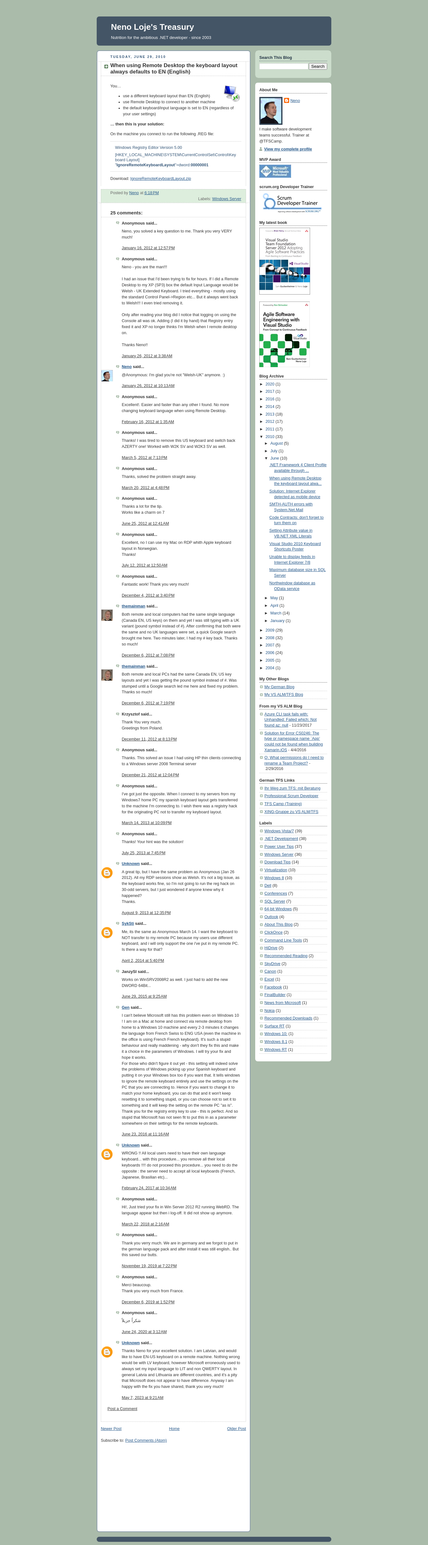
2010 (271, 437)
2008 (271, 638)
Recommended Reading (286, 956)
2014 (271, 406)
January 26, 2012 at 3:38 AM (147, 356)
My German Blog (279, 687)
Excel (269, 979)
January (278, 621)
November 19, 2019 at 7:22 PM (149, 1266)
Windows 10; (275, 1034)
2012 (271, 421)
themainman (133, 606)
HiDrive (270, 948)
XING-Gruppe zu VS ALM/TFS (291, 812)
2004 (271, 668)
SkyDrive (272, 964)
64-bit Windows (278, 909)
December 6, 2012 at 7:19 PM (148, 703)
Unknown (131, 864)
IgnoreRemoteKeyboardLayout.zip (160, 178)
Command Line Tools (283, 940)
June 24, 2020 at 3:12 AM (144, 1332)
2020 (271, 384)
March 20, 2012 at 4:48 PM (145, 488)
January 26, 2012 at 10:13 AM (148, 386)
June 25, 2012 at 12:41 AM (145, 523)
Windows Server (226, 199)
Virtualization (275, 870)
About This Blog (278, 924)
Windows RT (275, 1049)
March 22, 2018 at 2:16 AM (145, 1224)
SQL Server (274, 901)
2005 (271, 660)
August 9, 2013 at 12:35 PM (146, 913)
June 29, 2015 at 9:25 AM (144, 996)
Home (174, 1429)
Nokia (269, 1010)
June (275, 458)
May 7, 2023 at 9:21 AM (142, 1398)
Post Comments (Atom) (146, 1440)
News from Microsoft (282, 1003)
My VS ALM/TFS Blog (283, 694)
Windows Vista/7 (279, 831)
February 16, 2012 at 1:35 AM (148, 422)
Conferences (275, 893)
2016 (271, 399)
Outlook (271, 917)
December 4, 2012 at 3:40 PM (148, 595)
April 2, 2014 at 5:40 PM (143, 960)
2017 (271, 391)
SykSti (128, 923)
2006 (271, 653)
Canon (270, 971)
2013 (271, 414)
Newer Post (111, 1429)
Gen (126, 1007)
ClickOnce (273, 932)
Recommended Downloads (288, 1018)
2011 (271, 429)
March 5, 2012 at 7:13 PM (144, 457)
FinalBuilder (275, 995)
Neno (127, 367)
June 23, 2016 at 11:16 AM (145, 1134)
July (274, 451)
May (274, 598)
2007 (271, 645)
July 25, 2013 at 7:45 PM (143, 853)
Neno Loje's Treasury (152, 27)
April (275, 605)
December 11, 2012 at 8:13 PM (149, 739)
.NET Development (281, 838)
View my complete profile (288, 149)
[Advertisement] (148, 1487)
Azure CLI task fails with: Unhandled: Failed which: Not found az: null (290, 720)
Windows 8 (274, 878)
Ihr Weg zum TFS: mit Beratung (292, 788)
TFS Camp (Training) (283, 804)
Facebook (273, 987)
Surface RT (274, 1026)
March (276, 613)
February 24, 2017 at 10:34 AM (149, 1188)
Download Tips (277, 862)
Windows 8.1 (275, 1042)
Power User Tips (279, 846)
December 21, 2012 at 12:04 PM (150, 775)
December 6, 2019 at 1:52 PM (148, 1302)
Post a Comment (122, 1409)
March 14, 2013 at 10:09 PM (147, 823)
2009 (271, 630)
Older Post (236, 1429)
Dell (267, 885)
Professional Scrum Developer (291, 796)
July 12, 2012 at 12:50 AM (144, 565)
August (277, 443)
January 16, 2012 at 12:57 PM (148, 248)
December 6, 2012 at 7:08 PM (148, 655)
